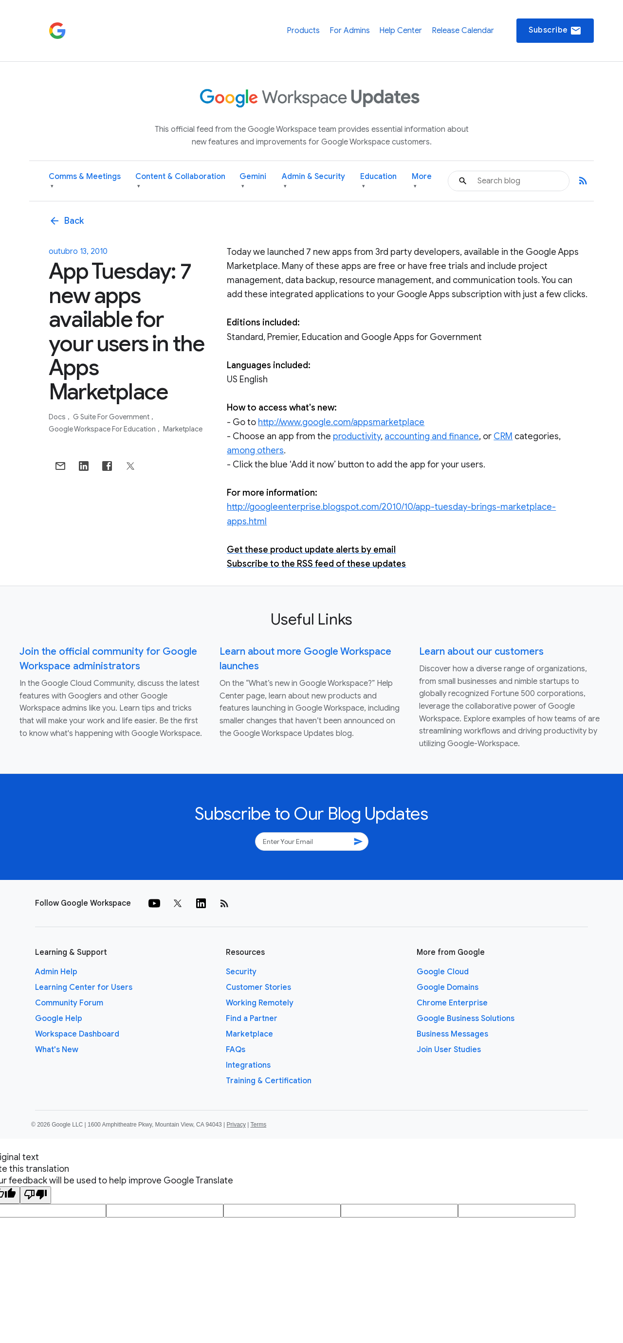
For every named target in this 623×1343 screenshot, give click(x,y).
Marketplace (182, 429)
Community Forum (69, 1003)
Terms (258, 1124)
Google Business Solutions (465, 1018)
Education (378, 181)
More (422, 181)
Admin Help (56, 972)
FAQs (235, 1050)
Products (303, 31)
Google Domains (447, 987)
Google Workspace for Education (103, 429)
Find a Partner (251, 1018)
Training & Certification (269, 1081)
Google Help (58, 1018)
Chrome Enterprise (452, 1003)
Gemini (252, 181)
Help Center (400, 31)
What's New (56, 1050)
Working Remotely (259, 1003)
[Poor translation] (35, 1195)
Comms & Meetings (85, 181)
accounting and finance (432, 436)
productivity (357, 436)
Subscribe (555, 30)
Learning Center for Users (83, 987)
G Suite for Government (112, 416)
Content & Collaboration (180, 181)
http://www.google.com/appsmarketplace (341, 422)
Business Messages (452, 1034)
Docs (58, 416)
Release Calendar (463, 31)
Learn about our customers (481, 651)
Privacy (236, 1124)
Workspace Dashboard (77, 1034)
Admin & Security (313, 181)
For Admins (350, 31)
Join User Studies (449, 1050)
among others (255, 450)
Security (241, 972)
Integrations (248, 1065)
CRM (503, 436)
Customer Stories (258, 987)
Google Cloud (443, 972)
